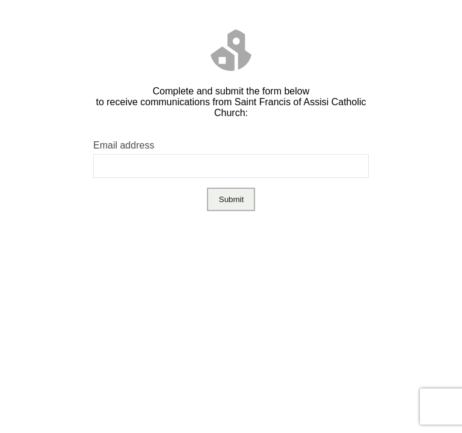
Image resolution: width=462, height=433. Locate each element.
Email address (123, 145)
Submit (231, 199)
